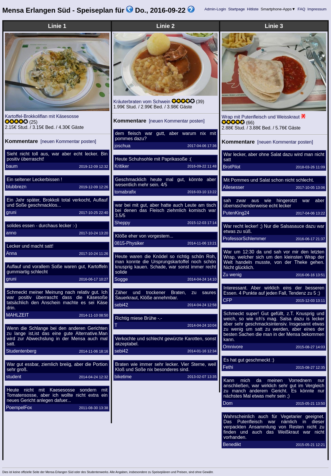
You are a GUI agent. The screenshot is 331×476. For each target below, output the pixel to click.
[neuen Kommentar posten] (68, 141)
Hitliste (252, 9)
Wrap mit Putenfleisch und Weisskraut (261, 116)
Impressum (317, 9)
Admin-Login (215, 9)
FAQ (301, 9)
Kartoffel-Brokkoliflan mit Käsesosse (42, 116)
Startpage (236, 9)
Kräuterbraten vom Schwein (141, 101)
